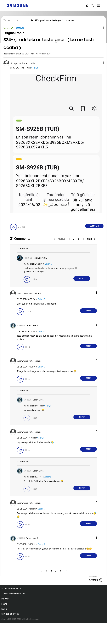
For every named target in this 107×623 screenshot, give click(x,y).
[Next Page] (91, 239)
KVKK (4, 609)
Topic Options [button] (98, 27)
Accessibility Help (11, 588)
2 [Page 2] (73, 239)
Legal (4, 604)
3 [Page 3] (78, 239)
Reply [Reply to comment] (82, 278)
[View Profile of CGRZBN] (21, 325)
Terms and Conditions (13, 594)
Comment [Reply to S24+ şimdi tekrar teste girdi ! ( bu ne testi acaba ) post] (94, 226)
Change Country (10, 614)
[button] (99, 62)
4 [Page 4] (83, 239)
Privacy (5, 599)
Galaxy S (34, 68)
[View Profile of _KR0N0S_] (28, 258)
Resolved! (20, 28)
